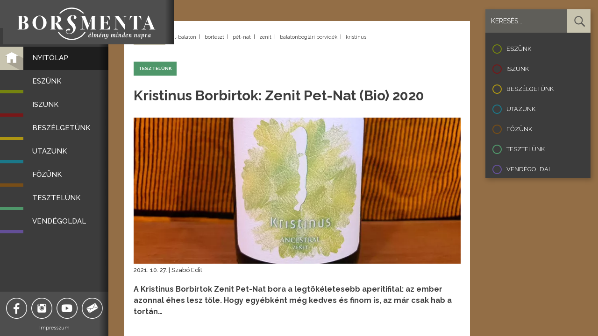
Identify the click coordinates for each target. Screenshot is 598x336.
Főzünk (519, 129)
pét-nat (242, 37)
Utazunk (520, 108)
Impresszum (58, 328)
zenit (265, 37)
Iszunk (517, 68)
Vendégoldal (529, 169)
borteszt (214, 37)
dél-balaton (182, 37)
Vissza (149, 37)
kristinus (356, 37)
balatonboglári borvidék (308, 37)
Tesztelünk (525, 149)
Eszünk (518, 48)
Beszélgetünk (530, 88)
